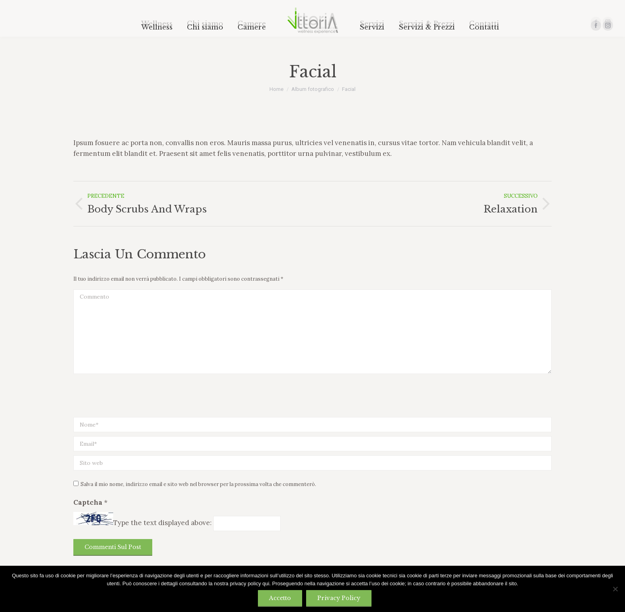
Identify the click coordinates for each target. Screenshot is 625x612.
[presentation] (134, 397)
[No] (615, 589)
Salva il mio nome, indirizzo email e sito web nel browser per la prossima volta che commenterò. (198, 484)
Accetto (280, 598)
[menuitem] (157, 27)
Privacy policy (338, 598)
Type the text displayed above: (162, 522)
